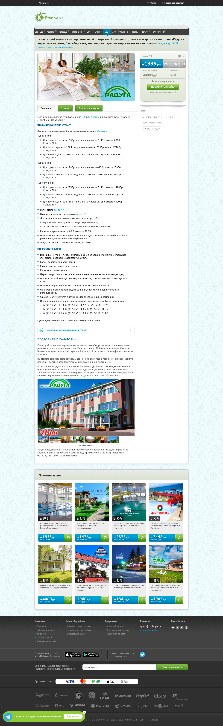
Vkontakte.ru (177, 627)
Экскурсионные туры (152, 117)
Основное (46, 108)
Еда (42, 31)
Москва (42, 3)
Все (36, 31)
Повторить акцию (162, 86)
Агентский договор (115, 626)
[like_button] (179, 56)
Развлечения (78, 31)
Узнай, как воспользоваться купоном (67, 330)
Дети (90, 31)
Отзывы (65, 108)
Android (95, 116)
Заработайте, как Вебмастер (81, 630)
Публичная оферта (115, 633)
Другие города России (153, 122)
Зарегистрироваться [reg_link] (175, 3)
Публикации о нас (46, 630)
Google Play (91, 654)
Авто (115, 31)
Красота (52, 31)
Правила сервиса (45, 637)
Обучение (124, 31)
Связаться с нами (148, 630)
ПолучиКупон (159, 31)
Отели (99, 31)
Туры (107, 31)
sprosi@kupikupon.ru (150, 626)
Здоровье (64, 31)
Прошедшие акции (76, 633)
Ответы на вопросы (46, 641)
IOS (84, 116)
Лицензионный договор (118, 630)
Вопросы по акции (89, 108)
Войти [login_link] (153, 3)
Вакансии (41, 633)
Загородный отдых (151, 128)
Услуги (146, 31)
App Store (73, 654)
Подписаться (73, 716)
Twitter (182, 627)
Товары (136, 31)
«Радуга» (102, 131)
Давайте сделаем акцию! (79, 626)
